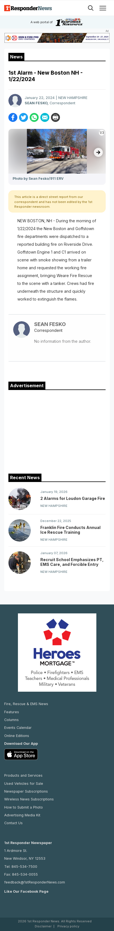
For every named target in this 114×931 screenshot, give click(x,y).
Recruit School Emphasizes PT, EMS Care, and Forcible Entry (72, 562)
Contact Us (13, 823)
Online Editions (16, 736)
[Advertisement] (57, 431)
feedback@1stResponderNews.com (34, 882)
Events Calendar (18, 728)
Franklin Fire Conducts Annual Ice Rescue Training (70, 530)
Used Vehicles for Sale (23, 783)
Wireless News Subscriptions (29, 799)
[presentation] (98, 152)
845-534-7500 (24, 866)
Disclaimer (43, 926)
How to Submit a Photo (23, 807)
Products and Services (23, 775)
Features (11, 712)
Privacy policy (68, 926)
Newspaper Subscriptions (26, 791)
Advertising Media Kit (22, 815)
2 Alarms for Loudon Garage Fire (72, 498)
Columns (11, 720)
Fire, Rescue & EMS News (26, 704)
